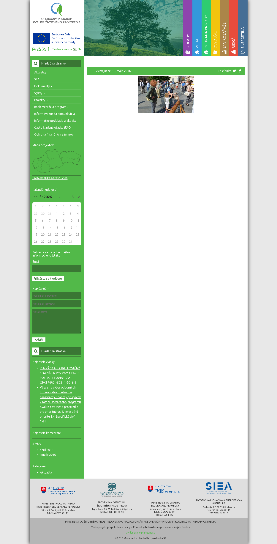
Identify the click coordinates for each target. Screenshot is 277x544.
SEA (37, 79)
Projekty (41, 100)
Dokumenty (43, 86)
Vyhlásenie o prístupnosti (140, 532)
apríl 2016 (46, 450)
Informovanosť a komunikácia (55, 113)
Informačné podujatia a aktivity (56, 120)
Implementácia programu (52, 107)
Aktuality (40, 72)
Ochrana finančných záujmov (53, 134)
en (79, 49)
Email (35, 261)
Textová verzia (62, 49)
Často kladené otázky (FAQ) (53, 127)
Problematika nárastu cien (50, 178)
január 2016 (48, 454)
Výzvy (39, 93)
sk (75, 49)
